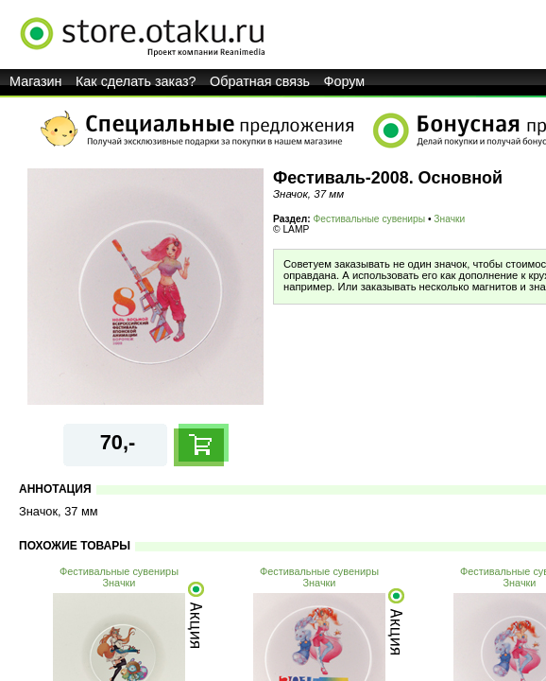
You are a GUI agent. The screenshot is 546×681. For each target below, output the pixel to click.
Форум (345, 81)
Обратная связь (260, 81)
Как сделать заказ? (136, 81)
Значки (449, 219)
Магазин (35, 81)
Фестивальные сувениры (370, 219)
